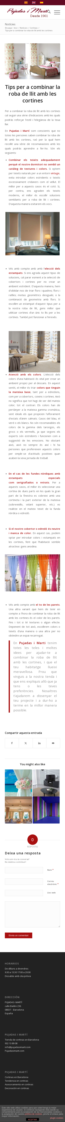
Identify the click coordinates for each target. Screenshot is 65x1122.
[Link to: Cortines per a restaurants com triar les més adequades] (18, 810)
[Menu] (55, 12)
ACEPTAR (32, 1120)
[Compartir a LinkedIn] (39, 743)
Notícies (10, 24)
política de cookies (33, 1114)
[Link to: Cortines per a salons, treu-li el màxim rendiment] (46, 782)
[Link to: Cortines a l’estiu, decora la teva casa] (18, 782)
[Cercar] (47, 12)
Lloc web (51, 892)
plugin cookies (56, 1118)
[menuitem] (47, 12)
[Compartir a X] (25, 743)
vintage (55, 173)
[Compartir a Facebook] (12, 743)
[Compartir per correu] (53, 743)
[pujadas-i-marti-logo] (27, 12)
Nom (50, 869)
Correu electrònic (53, 883)
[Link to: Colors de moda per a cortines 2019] (46, 810)
